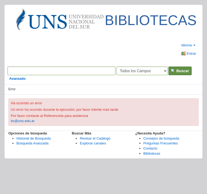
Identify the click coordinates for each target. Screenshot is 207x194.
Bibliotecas (151, 153)
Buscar (180, 71)
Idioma (188, 45)
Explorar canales (93, 143)
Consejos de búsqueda (161, 138)
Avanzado (17, 79)
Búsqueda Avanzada (32, 143)
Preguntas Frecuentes (160, 143)
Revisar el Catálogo (95, 138)
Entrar (188, 53)
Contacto (150, 148)
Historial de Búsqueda (33, 138)
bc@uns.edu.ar (22, 121)
